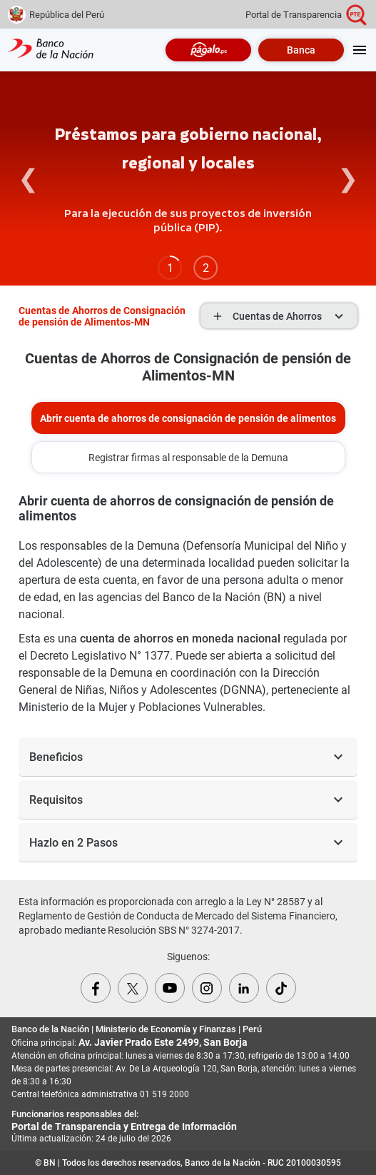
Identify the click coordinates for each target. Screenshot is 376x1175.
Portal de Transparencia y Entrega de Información (124, 1126)
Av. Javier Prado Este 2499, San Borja (163, 1042)
